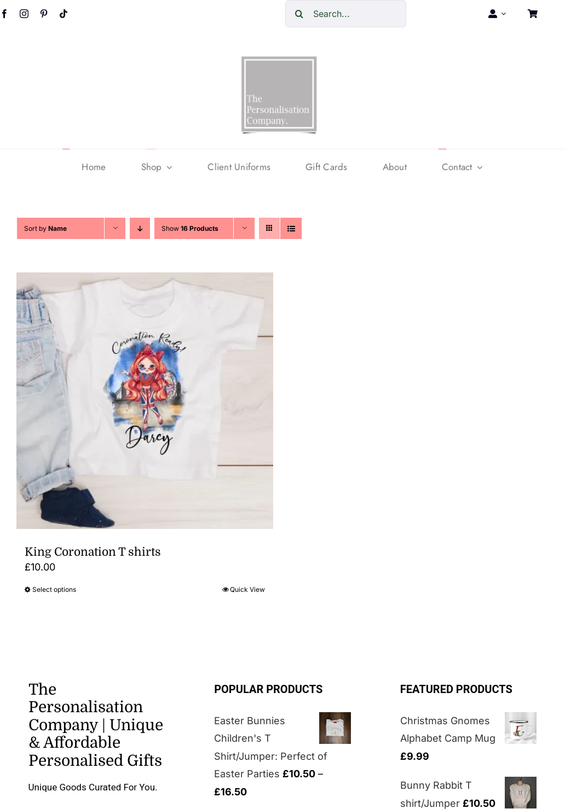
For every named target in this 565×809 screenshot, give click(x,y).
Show (190, 228)
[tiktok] (63, 13)
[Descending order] (140, 228)
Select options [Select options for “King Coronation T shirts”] (54, 589)
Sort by (45, 228)
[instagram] (24, 13)
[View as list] (291, 228)
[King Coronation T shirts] (144, 400)
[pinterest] (43, 13)
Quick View (247, 589)
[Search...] (345, 13)
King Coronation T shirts (93, 551)
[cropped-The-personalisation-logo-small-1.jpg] (279, 60)
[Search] (299, 13)
